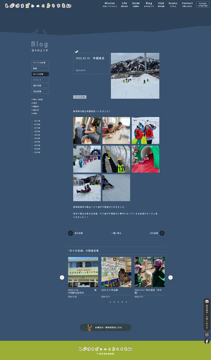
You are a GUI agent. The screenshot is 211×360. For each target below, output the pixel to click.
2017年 (37, 121)
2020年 (37, 131)
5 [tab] (122, 302)
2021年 (37, 135)
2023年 (37, 141)
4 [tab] (118, 302)
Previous (62, 277)
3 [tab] (114, 302)
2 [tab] (110, 302)
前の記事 (79, 233)
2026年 (37, 152)
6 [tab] (126, 302)
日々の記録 (80, 97)
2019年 (37, 128)
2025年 (37, 149)
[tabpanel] (83, 277)
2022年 (37, 138)
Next (170, 277)
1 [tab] (106, 302)
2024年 (37, 145)
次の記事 (154, 233)
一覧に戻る (116, 233)
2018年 (37, 124)
